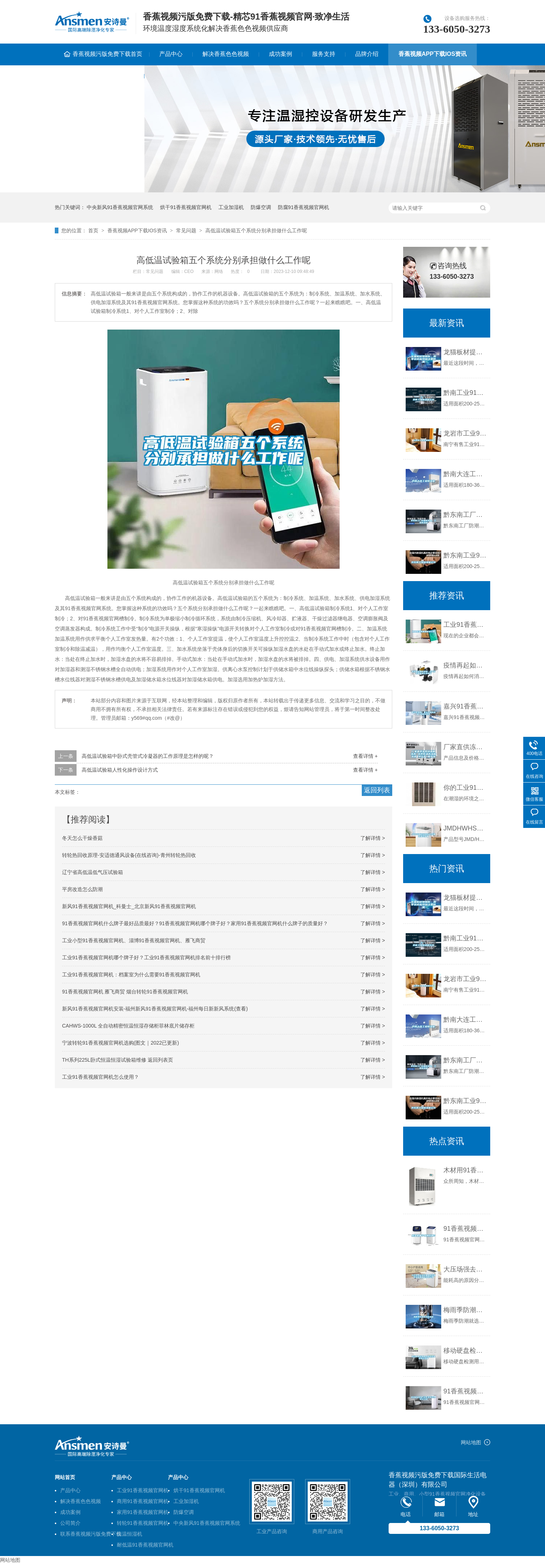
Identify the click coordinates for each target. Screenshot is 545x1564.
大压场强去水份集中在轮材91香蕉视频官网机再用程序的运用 (465, 1269)
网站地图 (471, 1442)
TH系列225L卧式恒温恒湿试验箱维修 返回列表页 (117, 1060)
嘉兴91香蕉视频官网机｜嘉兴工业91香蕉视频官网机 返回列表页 (465, 706)
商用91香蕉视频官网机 (142, 1501)
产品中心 (171, 54)
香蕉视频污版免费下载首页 (107, 54)
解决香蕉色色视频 (225, 54)
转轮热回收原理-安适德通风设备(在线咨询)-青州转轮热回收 (129, 855)
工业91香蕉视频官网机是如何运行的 (465, 624)
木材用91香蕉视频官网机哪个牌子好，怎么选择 (465, 1170)
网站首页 (65, 1477)
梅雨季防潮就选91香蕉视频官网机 (465, 1310)
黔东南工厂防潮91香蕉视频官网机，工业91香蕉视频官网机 (465, 514)
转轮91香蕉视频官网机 (142, 1523)
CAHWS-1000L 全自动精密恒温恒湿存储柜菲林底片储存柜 (128, 1026)
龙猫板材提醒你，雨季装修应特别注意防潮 (465, 352)
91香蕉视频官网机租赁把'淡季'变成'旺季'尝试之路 (465, 1391)
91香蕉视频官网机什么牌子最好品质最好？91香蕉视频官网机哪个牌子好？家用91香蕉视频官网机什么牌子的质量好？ (195, 923)
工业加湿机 (231, 207)
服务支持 (323, 54)
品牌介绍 (366, 54)
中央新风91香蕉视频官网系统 (120, 207)
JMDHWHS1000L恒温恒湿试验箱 (465, 828)
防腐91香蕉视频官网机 (303, 207)
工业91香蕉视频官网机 (142, 1490)
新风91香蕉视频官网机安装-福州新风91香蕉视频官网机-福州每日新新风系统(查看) (155, 1009)
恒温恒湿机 (129, 1534)
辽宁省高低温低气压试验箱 (92, 872)
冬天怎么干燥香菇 (82, 838)
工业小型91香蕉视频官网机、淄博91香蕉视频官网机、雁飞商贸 (133, 940)
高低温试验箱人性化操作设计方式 (120, 770)
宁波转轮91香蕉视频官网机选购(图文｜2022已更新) (120, 1043)
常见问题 (186, 230)
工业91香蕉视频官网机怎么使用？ (100, 1077)
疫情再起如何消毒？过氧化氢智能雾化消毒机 (465, 665)
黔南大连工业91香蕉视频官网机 (465, 474)
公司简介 (70, 1523)
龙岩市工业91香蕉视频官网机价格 (465, 433)
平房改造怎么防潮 (82, 889)
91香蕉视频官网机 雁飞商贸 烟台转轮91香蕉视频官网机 (125, 992)
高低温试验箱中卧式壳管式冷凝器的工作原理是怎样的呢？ (148, 756)
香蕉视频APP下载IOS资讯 (432, 54)
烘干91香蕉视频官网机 (186, 207)
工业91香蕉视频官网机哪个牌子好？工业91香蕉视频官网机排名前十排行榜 (146, 957)
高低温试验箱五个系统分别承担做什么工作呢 (256, 230)
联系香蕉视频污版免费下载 (99, 76)
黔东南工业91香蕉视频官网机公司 (465, 555)
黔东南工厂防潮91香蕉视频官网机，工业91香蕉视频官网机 (465, 1060)
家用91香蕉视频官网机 (142, 1512)
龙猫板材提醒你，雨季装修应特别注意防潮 (465, 897)
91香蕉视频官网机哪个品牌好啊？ (465, 1228)
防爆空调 (261, 207)
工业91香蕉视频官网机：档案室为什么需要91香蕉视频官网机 (131, 974)
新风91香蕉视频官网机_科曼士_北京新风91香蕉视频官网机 (129, 906)
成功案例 (280, 54)
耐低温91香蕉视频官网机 (145, 1545)
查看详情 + (365, 756)
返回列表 (377, 790)
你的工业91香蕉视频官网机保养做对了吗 (465, 787)
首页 (93, 230)
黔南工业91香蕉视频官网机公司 (465, 392)
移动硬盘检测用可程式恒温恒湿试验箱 (465, 1350)
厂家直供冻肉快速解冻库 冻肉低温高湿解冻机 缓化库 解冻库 (465, 747)
